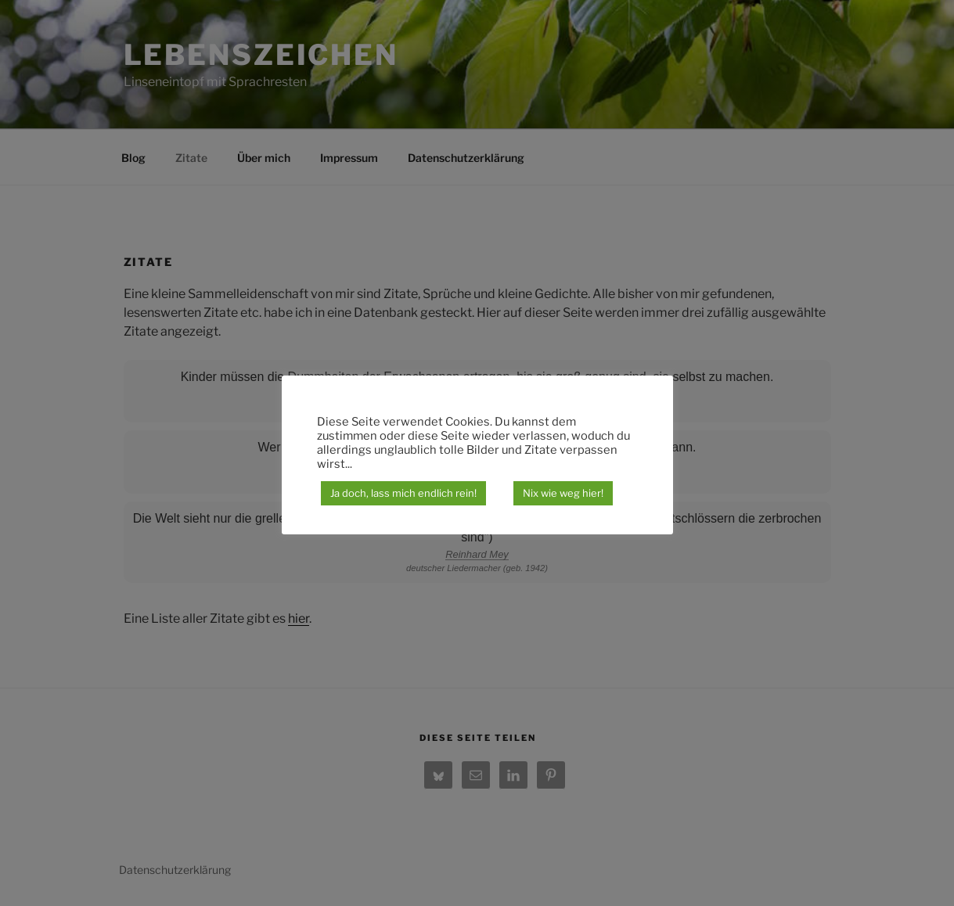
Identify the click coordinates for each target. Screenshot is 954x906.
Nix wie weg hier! (563, 493)
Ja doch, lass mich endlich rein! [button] (403, 493)
